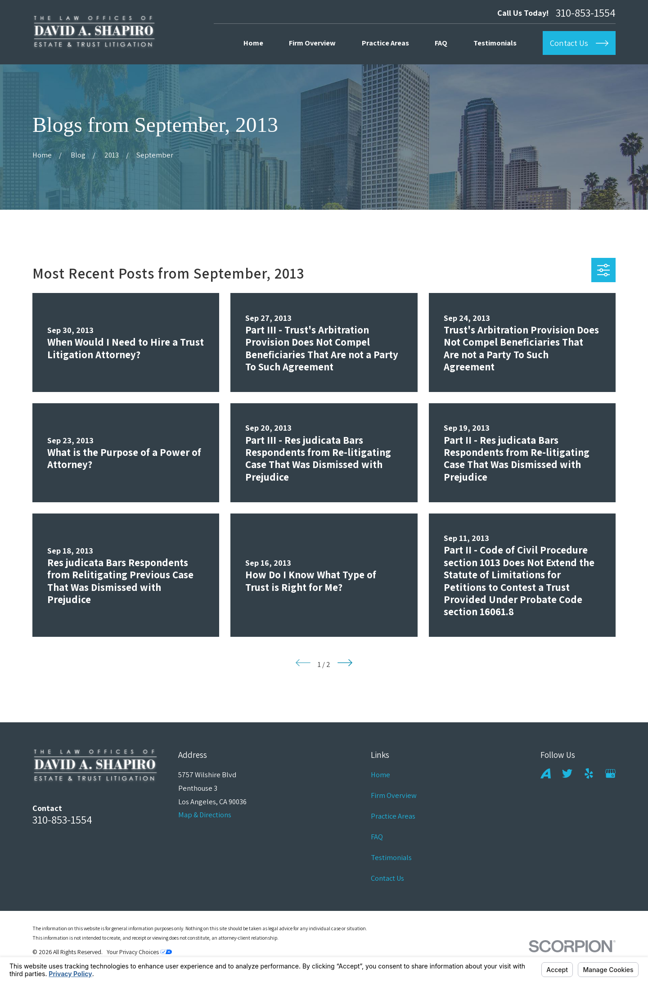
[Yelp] (589, 773)
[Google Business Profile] (610, 773)
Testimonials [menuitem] (495, 43)
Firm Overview (394, 795)
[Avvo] (545, 773)
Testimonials (391, 857)
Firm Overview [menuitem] (312, 43)
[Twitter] (567, 773)
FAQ (377, 837)
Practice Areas (393, 816)
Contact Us (387, 878)
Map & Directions (204, 815)
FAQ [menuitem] (441, 43)
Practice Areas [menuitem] (385, 43)
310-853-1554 (586, 12)
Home (380, 774)
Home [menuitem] (253, 43)
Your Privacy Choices (139, 952)
